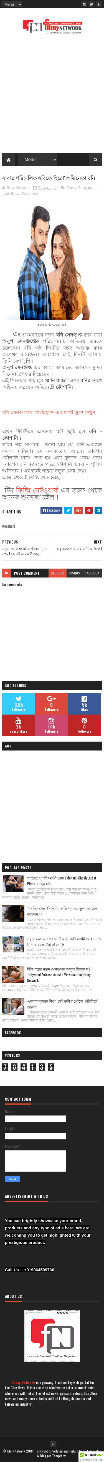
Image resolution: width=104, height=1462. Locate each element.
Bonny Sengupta (81, 187)
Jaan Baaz (11, 193)
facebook (92, 573)
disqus (74, 573)
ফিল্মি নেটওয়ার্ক (38, 489)
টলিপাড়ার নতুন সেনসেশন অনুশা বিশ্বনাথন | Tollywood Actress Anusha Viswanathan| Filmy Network (58, 974)
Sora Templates (90, 1451)
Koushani (30, 193)
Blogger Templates (53, 1455)
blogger (57, 573)
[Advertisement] (52, 95)
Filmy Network (23, 1382)
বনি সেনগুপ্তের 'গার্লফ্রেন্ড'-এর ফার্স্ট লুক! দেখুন (49, 412)
